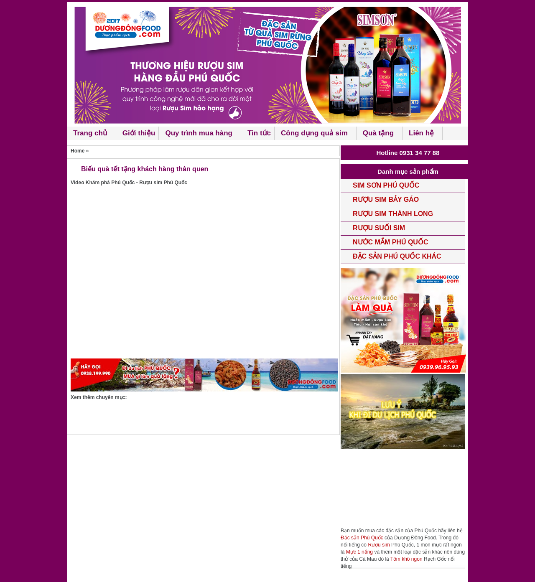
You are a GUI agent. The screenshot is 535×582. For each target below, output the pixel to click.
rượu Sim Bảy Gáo (386, 199)
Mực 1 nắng (359, 552)
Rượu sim (379, 545)
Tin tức (259, 133)
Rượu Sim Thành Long (393, 213)
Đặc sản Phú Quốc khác (397, 256)
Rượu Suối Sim (379, 227)
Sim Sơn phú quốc (386, 185)
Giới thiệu (138, 133)
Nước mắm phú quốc (390, 242)
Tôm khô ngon (406, 559)
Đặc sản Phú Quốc (362, 538)
